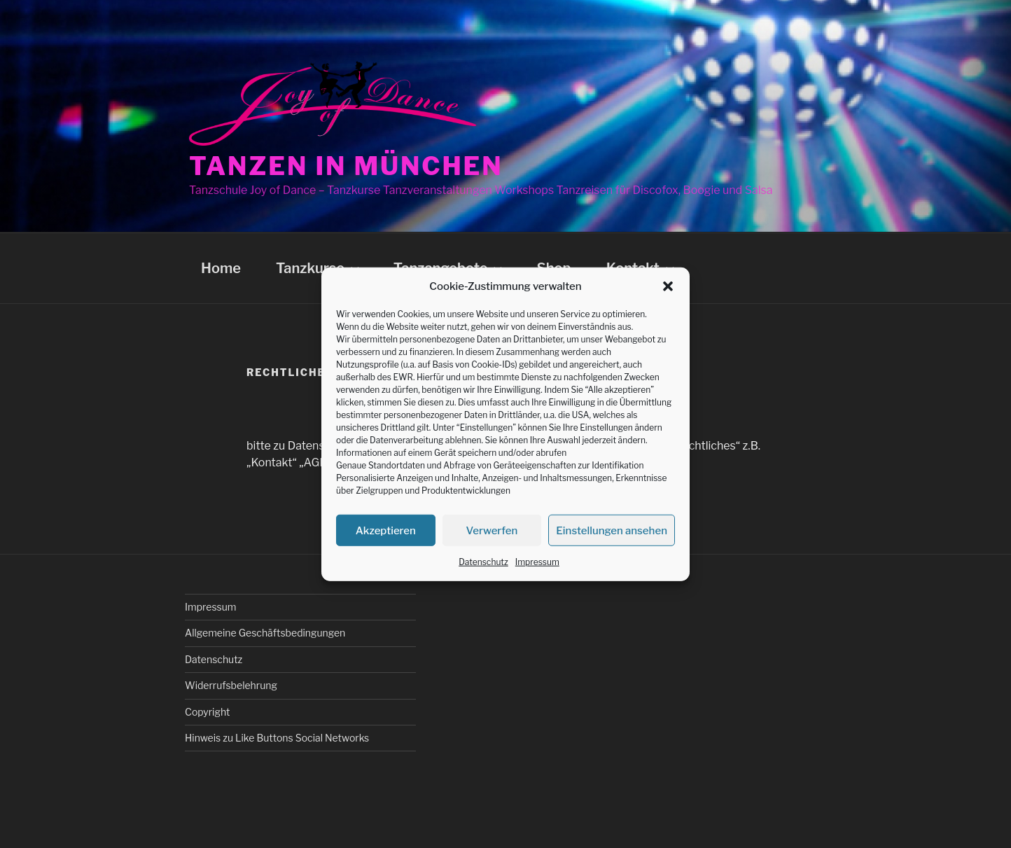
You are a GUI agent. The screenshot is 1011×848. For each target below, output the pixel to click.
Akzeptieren (386, 530)
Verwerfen (492, 530)
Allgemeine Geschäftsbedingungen (265, 633)
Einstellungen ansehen (611, 530)
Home (221, 268)
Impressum (537, 562)
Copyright (207, 712)
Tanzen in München (346, 166)
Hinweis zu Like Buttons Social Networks (277, 738)
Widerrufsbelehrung (231, 685)
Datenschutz (483, 562)
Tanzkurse (319, 268)
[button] (668, 286)
